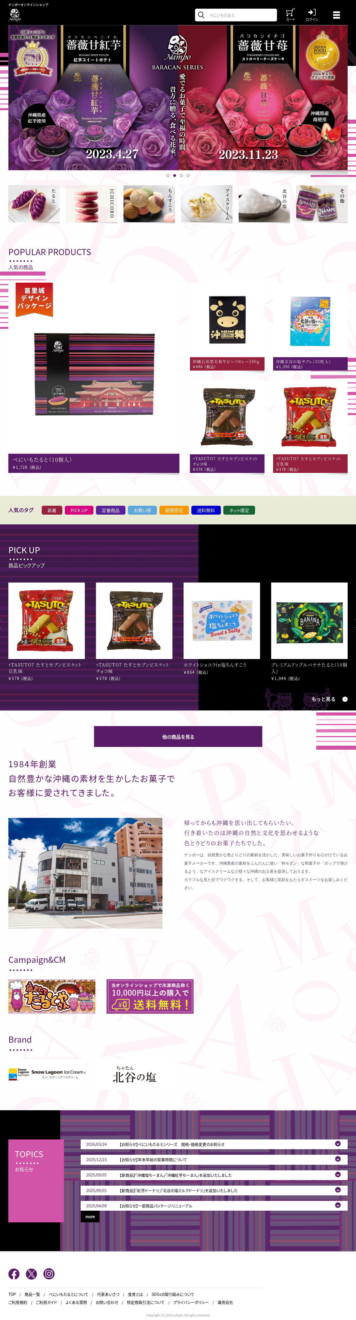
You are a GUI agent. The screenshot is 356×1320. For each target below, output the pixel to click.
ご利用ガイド (46, 1302)
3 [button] (181, 175)
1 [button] (168, 175)
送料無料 (206, 510)
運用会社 (225, 1302)
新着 (52, 510)
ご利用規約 (17, 1302)
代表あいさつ (108, 1294)
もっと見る (324, 699)
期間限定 (174, 510)
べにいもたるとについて (68, 1294)
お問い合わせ (107, 1302)
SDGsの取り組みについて (173, 1294)
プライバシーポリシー (191, 1302)
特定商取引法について (146, 1302)
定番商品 (111, 510)
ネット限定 (239, 510)
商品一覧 (32, 1294)
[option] (178, 97)
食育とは (135, 1294)
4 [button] (188, 175)
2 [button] (174, 175)
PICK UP (79, 510)
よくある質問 (76, 1302)
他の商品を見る (178, 736)
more (90, 1216)
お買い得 (142, 510)
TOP (12, 1294)
